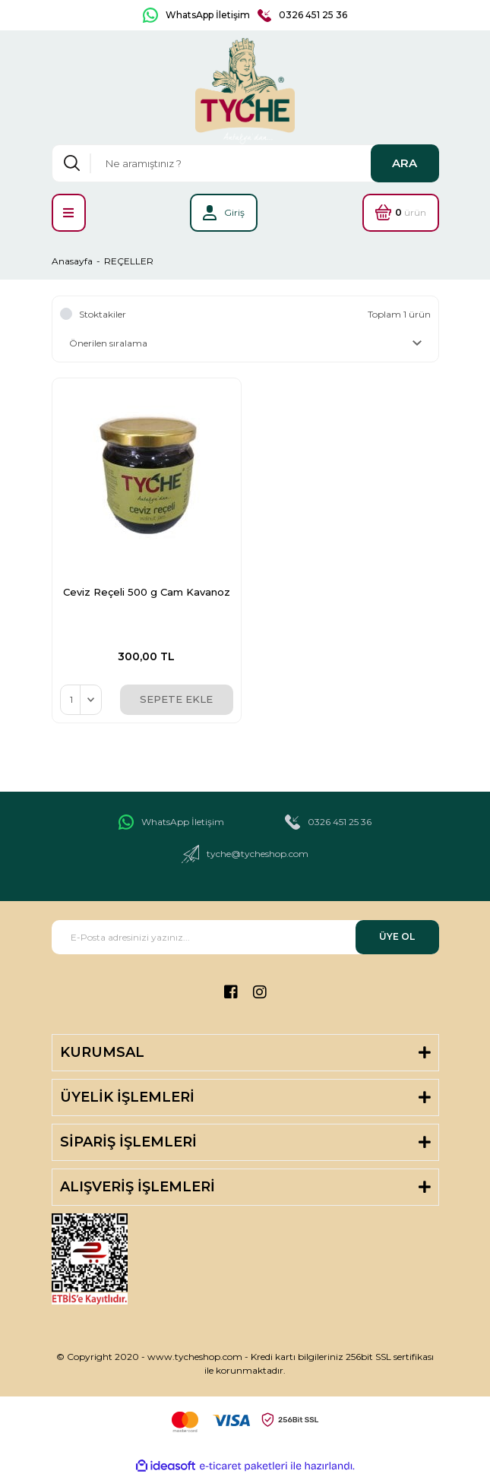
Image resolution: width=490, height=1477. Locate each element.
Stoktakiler (102, 314)
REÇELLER (128, 261)
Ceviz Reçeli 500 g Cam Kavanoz (146, 592)
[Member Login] (224, 213)
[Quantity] (81, 700)
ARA (404, 163)
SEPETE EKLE (176, 699)
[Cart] (400, 213)
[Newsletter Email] (245, 937)
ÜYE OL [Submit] (397, 936)
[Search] (245, 163)
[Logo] (245, 91)
